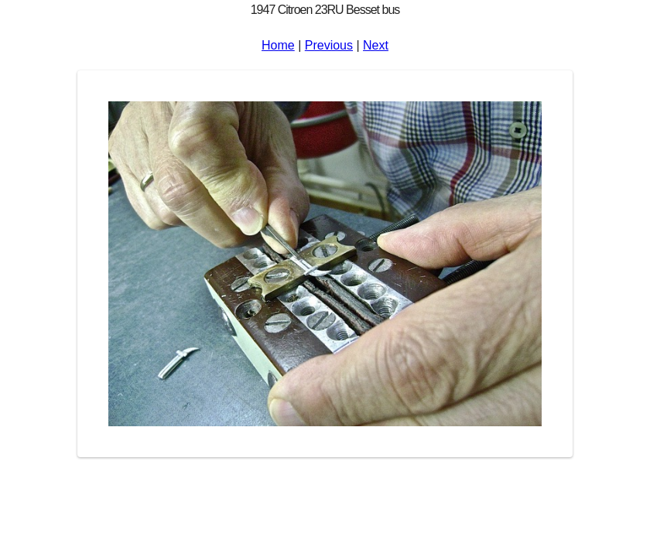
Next (375, 45)
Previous (329, 45)
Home (278, 45)
